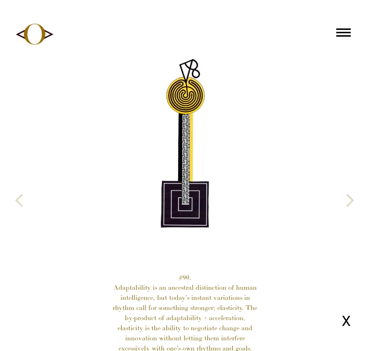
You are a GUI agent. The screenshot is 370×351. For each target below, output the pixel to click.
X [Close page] (346, 320)
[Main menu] (343, 34)
